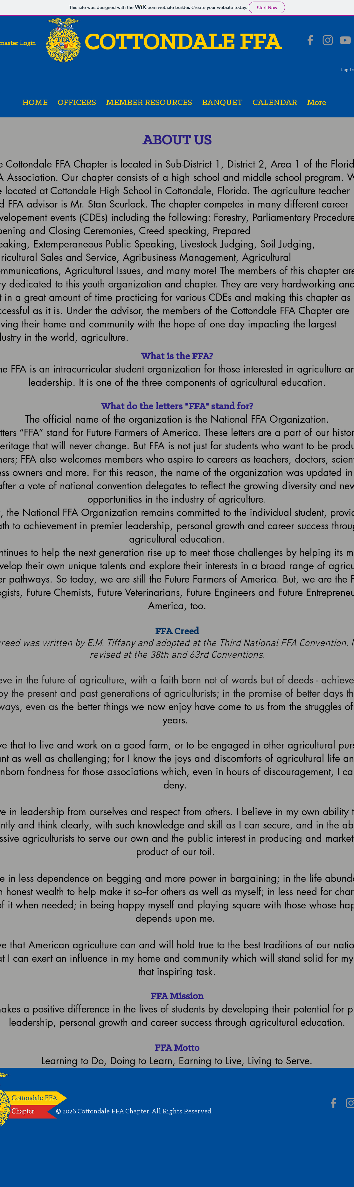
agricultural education (276, 382)
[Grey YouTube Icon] (345, 40)
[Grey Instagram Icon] (328, 40)
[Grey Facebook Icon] (310, 40)
